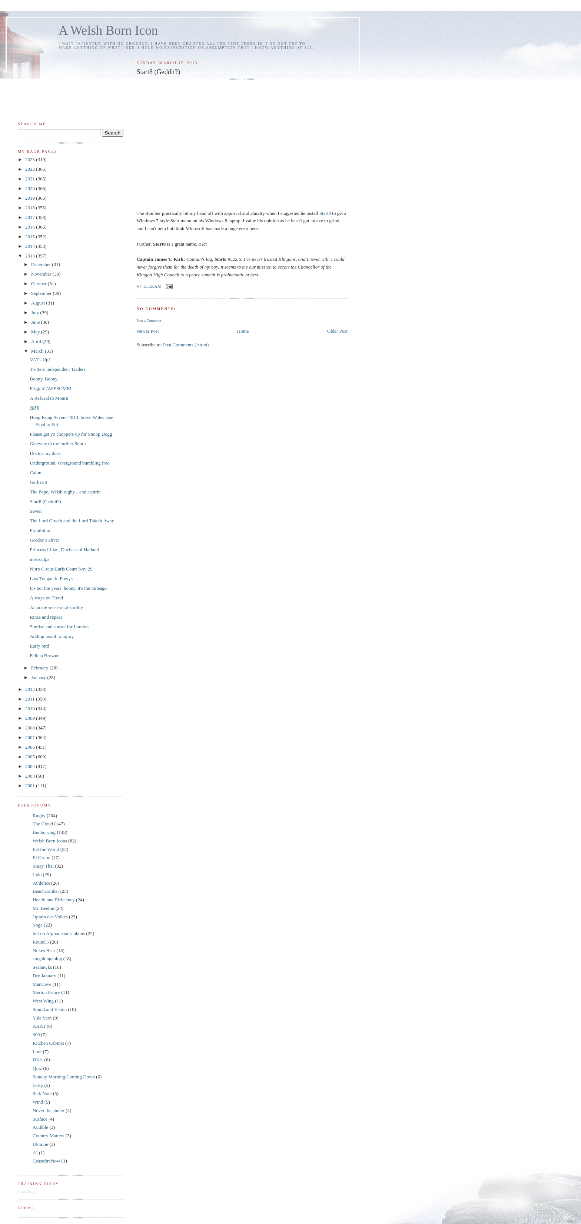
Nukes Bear (44, 950)
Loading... (27, 1191)
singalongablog (47, 958)
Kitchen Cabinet (48, 1043)
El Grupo (41, 857)
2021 (30, 179)
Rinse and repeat (46, 617)
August (38, 303)
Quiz (37, 1068)
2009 (30, 718)
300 (36, 1034)
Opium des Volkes (50, 916)
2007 (30, 737)
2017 (30, 217)
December (41, 264)
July (35, 312)
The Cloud (43, 823)
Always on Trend (46, 598)
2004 (30, 766)
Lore (37, 1051)
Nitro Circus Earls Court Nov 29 (61, 569)
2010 (30, 708)
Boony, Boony (43, 379)
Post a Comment (148, 321)
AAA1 (39, 1026)
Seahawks (42, 967)
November (42, 274)
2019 (30, 198)
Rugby (39, 815)
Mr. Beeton (43, 908)
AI (35, 1152)
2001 (30, 785)
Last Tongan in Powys (51, 578)
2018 (30, 207)
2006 (30, 747)
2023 (30, 159)
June (36, 322)
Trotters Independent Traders (57, 369)
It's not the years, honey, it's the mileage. (68, 588)
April (37, 341)
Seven (36, 511)
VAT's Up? (40, 359)
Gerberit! (38, 482)
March (38, 351)
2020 (30, 188)
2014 (30, 246)
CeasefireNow (46, 1161)
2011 (30, 699)
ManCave (42, 984)
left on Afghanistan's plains (59, 933)
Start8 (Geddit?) (45, 501)
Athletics (41, 883)
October (39, 283)
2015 (30, 236)
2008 (30, 728)
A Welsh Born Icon (108, 30)
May (36, 332)
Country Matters (48, 1135)
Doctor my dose (45, 453)
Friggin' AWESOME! (50, 388)
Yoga (38, 925)
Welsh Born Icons (50, 841)
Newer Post (147, 331)
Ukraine (40, 1144)
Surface (40, 1119)
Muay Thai (43, 866)
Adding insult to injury (52, 636)
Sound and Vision (50, 1009)
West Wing (43, 1001)
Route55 (41, 942)
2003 (30, 776)
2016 (30, 227)
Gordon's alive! (44, 540)
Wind (38, 1102)
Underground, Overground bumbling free (69, 463)
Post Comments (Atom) (186, 344)
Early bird (39, 646)
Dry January (44, 975)
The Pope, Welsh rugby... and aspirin (65, 492)
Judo (37, 874)
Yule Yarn (42, 1018)
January (39, 677)
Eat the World (46, 849)
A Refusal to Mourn (49, 398)
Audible (40, 1127)
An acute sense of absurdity (56, 607)
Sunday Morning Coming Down (64, 1077)
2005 (30, 756)
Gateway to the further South (58, 443)
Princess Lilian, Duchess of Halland (64, 549)
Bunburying (44, 832)
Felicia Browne (44, 655)
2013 (30, 256)
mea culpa (39, 559)
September (42, 293)
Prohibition (41, 530)
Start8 (325, 213)
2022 (30, 169)
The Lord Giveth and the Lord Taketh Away (72, 520)
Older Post (337, 331)
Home (243, 331)
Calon (35, 472)
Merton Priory (46, 992)
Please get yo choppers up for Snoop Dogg (71, 434)
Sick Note (42, 1093)
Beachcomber (46, 891)
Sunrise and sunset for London (59, 626)
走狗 (34, 407)
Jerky (38, 1085)
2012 (30, 689)
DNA (38, 1059)
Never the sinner (48, 1110)
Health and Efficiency (54, 899)
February (40, 668)
